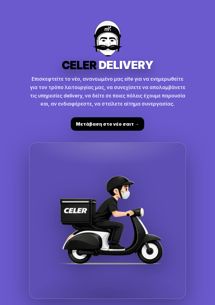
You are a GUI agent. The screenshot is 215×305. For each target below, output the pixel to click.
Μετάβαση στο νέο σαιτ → (107, 124)
